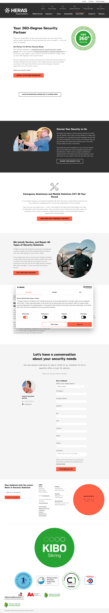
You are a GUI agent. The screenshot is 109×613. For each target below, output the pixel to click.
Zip (57, 413)
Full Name (60, 391)
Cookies (41, 512)
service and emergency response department (49, 51)
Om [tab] (80, 292)
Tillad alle (80, 324)
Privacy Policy (43, 513)
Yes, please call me (66, 469)
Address (59, 406)
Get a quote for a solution (26, 272)
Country (59, 428)
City (58, 421)
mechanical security (37, 49)
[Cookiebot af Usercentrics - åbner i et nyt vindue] (84, 287)
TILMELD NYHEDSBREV (12, 497)
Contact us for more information (29, 75)
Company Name (61, 398)
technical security (50, 49)
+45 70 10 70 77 (29, 401)
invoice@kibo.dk (43, 503)
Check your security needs (22, 70)
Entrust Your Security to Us (70, 161)
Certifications (43, 506)
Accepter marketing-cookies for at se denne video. (40, 94)
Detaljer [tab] (54, 292)
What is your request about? (65, 383)
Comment (59, 450)
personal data (60, 464)
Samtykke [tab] (29, 292)
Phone (58, 443)
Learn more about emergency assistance (54, 218)
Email (58, 435)
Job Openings (42, 515)
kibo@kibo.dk (28, 404)
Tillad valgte (54, 324)
